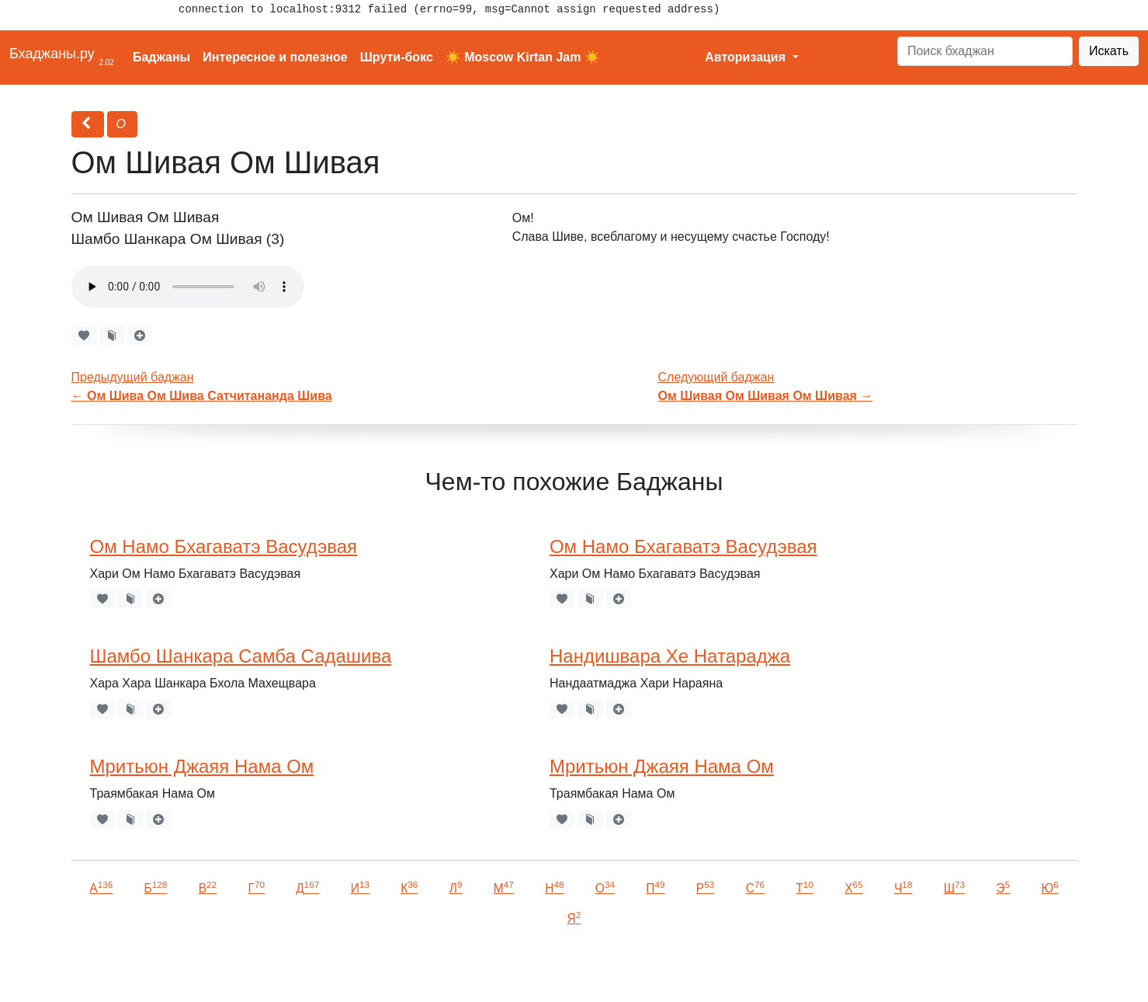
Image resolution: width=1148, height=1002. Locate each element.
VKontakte (190, 968)
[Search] (985, 51)
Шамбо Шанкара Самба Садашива (241, 655)
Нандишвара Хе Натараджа (670, 655)
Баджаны (161, 57)
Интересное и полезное (275, 57)
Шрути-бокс (396, 57)
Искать (1109, 50)
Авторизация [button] (747, 57)
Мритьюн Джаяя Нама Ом (202, 766)
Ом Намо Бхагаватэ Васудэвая (224, 546)
